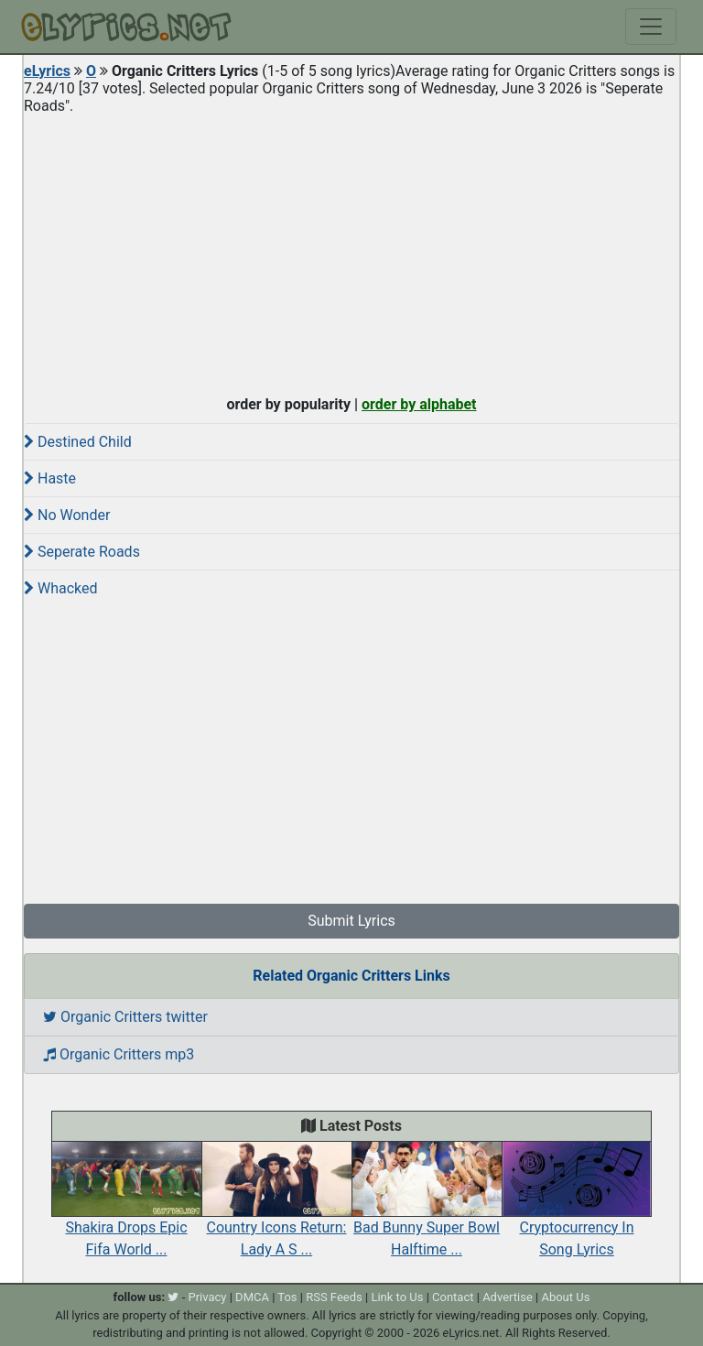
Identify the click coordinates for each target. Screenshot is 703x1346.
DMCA (252, 1297)
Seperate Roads (82, 551)
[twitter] (173, 1297)
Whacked (61, 588)
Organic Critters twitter (125, 1017)
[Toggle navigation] (650, 26)
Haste (50, 478)
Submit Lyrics (351, 920)
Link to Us (397, 1297)
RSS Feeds (334, 1297)
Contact (452, 1297)
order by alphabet (419, 404)
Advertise (507, 1297)
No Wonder (67, 515)
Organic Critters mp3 (118, 1054)
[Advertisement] (351, 251)
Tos (287, 1297)
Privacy (207, 1297)
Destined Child (78, 441)
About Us (565, 1297)
